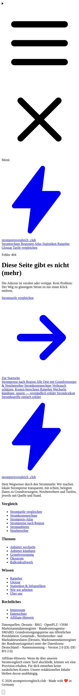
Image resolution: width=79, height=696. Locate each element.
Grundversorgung (22, 554)
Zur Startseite (11, 378)
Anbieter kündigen (22, 551)
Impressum (17, 610)
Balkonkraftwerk (21, 562)
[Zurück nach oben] (3, 692)
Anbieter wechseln (22, 547)
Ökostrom (17, 558)
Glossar (7, 247)
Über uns (16, 593)
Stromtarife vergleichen (26, 511)
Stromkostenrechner (23, 515)
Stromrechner (11, 244)
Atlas (39, 244)
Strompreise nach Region (27, 523)
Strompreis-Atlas (21, 519)
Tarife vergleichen (25, 247)
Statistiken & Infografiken (28, 586)
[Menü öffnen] (39, 82)
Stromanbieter (19, 527)
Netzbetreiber (19, 530)
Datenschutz (18, 613)
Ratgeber (64, 244)
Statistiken (50, 244)
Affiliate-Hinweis (22, 617)
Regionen (27, 244)
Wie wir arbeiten (21, 589)
